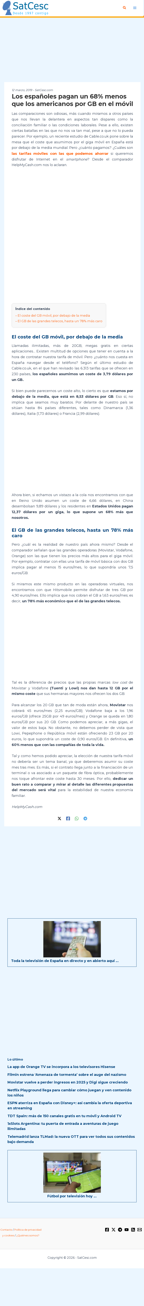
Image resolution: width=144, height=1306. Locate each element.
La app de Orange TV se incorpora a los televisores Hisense (61, 1066)
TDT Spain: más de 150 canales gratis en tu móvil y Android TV (64, 1115)
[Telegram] (85, 817)
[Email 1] (139, 1229)
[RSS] (133, 1229)
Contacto (6, 1228)
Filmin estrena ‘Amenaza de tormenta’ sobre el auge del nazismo (66, 1074)
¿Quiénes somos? (27, 1234)
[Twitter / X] (59, 817)
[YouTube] (126, 1229)
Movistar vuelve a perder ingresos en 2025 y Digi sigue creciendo (67, 1081)
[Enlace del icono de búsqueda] (125, 7)
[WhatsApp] (77, 817)
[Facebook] (68, 817)
